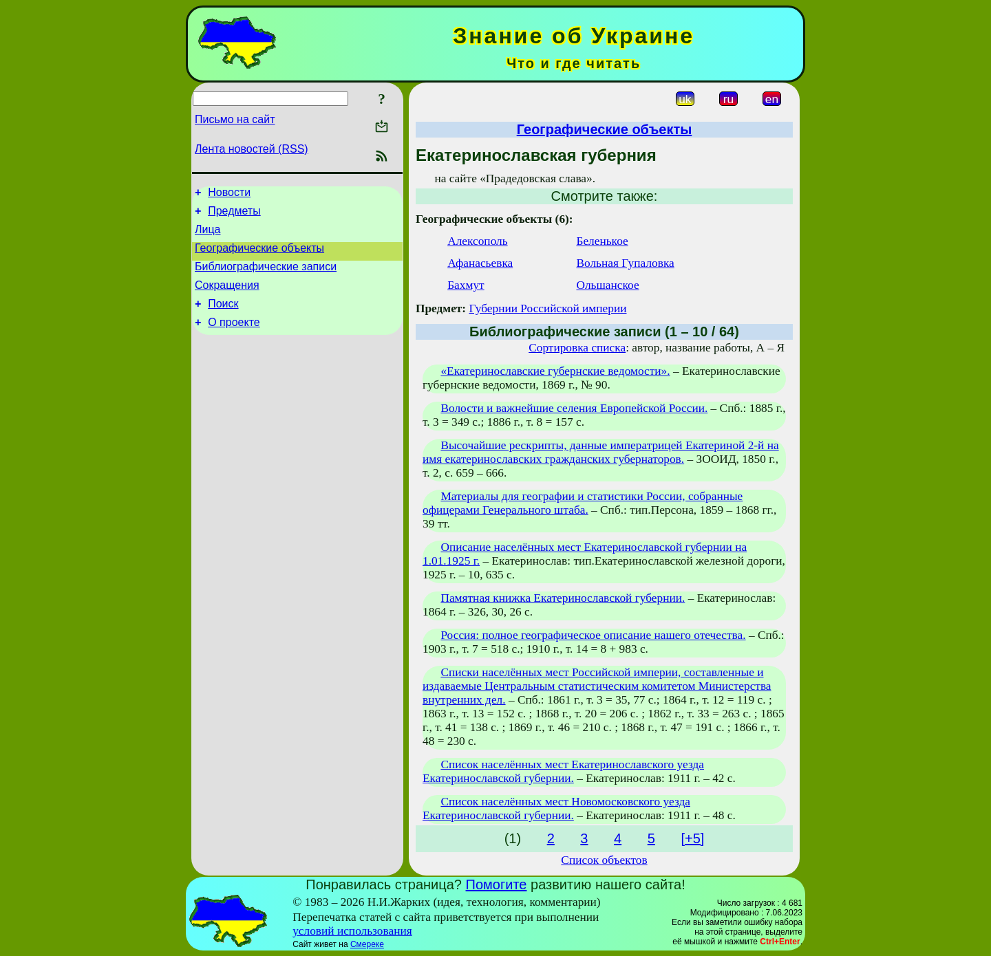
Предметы (234, 215)
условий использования (352, 930)
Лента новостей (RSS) (251, 149)
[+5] (692, 838)
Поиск (223, 318)
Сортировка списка (577, 347)
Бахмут (465, 285)
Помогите (496, 884)
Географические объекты (259, 256)
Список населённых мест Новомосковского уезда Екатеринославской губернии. (556, 808)
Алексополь (477, 241)
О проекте (233, 339)
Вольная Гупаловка (625, 263)
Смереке (367, 944)
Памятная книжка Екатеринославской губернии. (562, 598)
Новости (229, 194)
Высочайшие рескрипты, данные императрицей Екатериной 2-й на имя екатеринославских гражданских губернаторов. (601, 452)
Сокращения (227, 297)
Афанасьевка (480, 263)
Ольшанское (607, 285)
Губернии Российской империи (547, 308)
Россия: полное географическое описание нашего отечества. (592, 635)
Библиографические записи (266, 277)
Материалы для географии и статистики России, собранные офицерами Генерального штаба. (583, 503)
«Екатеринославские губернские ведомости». (555, 371)
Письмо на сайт (235, 119)
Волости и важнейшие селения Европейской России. (573, 408)
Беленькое (602, 241)
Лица (208, 235)
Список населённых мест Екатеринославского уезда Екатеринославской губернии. (563, 771)
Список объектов (604, 860)
